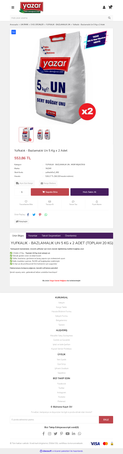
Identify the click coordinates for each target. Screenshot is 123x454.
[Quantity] (21, 192)
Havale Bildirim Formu (61, 311)
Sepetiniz (62, 373)
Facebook (61, 383)
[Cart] (110, 7)
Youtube (61, 397)
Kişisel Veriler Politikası (61, 349)
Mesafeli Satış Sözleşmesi (61, 335)
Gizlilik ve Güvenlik (61, 340)
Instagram (61, 392)
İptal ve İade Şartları (61, 344)
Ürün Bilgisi (18, 235)
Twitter (61, 388)
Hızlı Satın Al (89, 192)
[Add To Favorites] (26, 204)
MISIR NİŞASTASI (78, 164)
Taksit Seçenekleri (51, 235)
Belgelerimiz (61, 320)
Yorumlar (32, 235)
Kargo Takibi (61, 307)
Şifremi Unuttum (62, 368)
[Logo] (31, 7)
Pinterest (61, 401)
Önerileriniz (70, 235)
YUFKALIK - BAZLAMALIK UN (57, 164)
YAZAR (48, 168)
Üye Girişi (61, 364)
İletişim (62, 302)
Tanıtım (62, 325)
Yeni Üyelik (61, 359)
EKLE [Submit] (106, 419)
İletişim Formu (61, 316)
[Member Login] (104, 7)
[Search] (61, 18)
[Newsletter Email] (54, 419)
